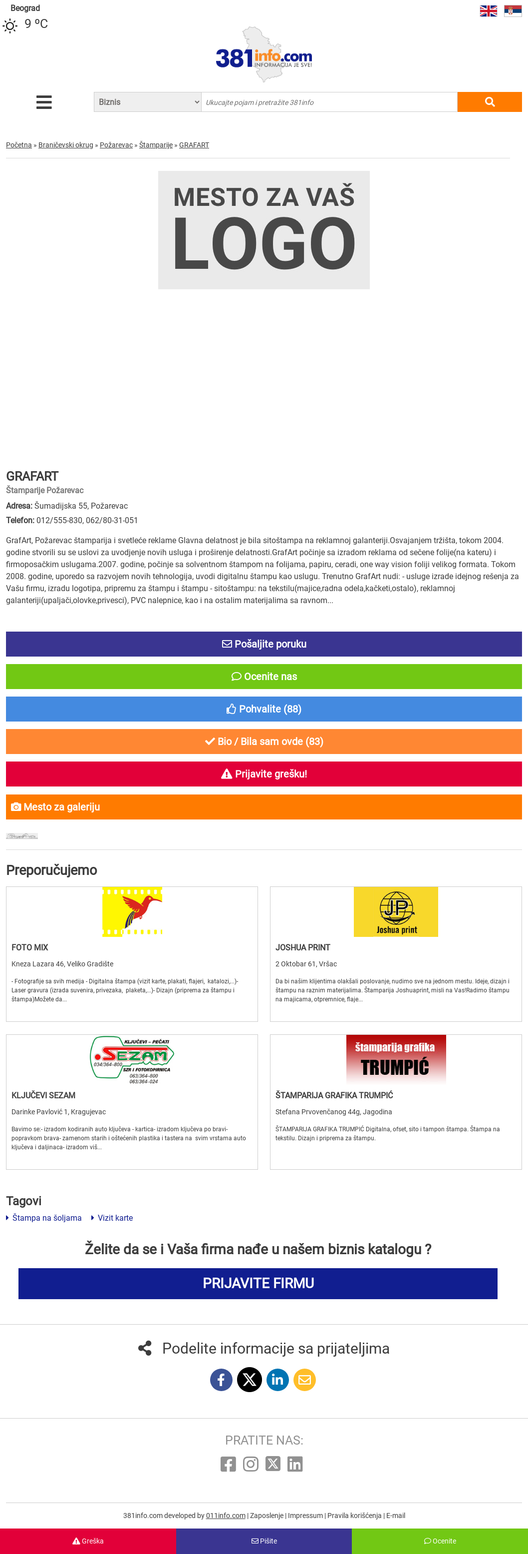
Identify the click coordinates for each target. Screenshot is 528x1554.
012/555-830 (59, 520)
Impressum (306, 1516)
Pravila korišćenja (355, 1516)
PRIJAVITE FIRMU (258, 1283)
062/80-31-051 (112, 520)
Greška (88, 1541)
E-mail (395, 1516)
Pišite (264, 1541)
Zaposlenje (267, 1516)
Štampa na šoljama (44, 1218)
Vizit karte (112, 1218)
